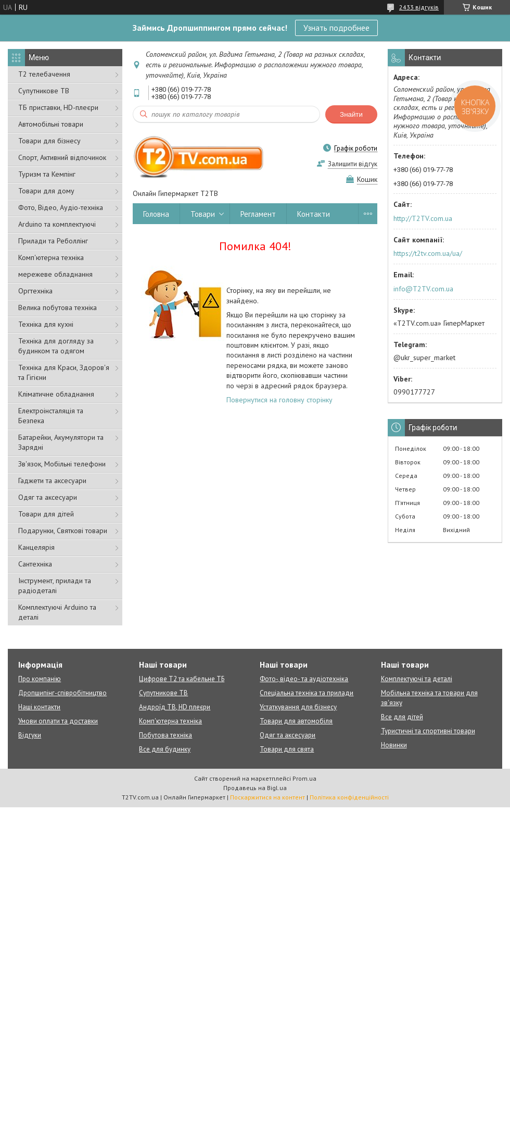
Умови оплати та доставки (58, 721)
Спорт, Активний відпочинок (62, 157)
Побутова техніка (165, 735)
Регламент (258, 214)
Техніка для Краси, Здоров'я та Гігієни (63, 372)
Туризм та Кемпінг (46, 174)
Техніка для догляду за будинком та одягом (56, 345)
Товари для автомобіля (296, 721)
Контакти (313, 214)
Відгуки (29, 735)
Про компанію (39, 678)
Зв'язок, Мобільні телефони (62, 464)
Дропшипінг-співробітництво (62, 692)
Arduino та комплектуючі (57, 224)
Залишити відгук (352, 163)
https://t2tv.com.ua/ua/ (427, 253)
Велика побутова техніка (57, 307)
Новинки (394, 745)
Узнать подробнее (336, 27)
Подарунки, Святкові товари (62, 530)
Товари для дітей (46, 514)
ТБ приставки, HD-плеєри (58, 107)
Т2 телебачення (44, 74)
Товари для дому (46, 190)
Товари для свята (287, 749)
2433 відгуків (419, 7)
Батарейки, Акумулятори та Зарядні (61, 442)
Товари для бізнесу (49, 140)
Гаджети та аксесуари (52, 480)
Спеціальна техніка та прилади (306, 692)
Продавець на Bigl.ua (255, 788)
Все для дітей (402, 716)
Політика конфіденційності (349, 797)
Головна (156, 214)
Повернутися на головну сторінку (279, 399)
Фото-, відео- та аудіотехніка (304, 678)
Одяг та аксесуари (47, 497)
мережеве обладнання (55, 274)
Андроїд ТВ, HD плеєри (174, 707)
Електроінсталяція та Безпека (50, 415)
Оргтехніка (35, 291)
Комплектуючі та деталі (416, 678)
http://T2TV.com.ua (422, 218)
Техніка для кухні (45, 324)
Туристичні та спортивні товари (428, 731)
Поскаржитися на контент (267, 797)
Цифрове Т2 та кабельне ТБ (181, 678)
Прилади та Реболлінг (53, 240)
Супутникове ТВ (43, 90)
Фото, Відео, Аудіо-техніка (60, 207)
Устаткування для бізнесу (298, 707)
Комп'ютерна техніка (51, 257)
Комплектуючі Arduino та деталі (57, 612)
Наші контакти (39, 707)
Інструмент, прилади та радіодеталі (54, 585)
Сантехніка (35, 564)
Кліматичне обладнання (56, 394)
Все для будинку (164, 749)
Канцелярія (36, 547)
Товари (202, 214)
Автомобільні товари (50, 124)
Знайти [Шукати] (351, 114)
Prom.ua (304, 778)
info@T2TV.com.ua (423, 288)
